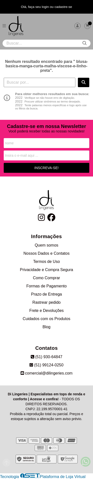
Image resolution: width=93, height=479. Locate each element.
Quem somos (46, 245)
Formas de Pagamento (46, 286)
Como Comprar (46, 278)
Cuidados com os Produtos (46, 319)
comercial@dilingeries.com (47, 373)
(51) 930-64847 (46, 357)
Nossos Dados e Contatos (47, 253)
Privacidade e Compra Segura (46, 270)
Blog (46, 327)
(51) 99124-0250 (46, 365)
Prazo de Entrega (46, 294)
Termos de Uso (46, 261)
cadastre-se (63, 7)
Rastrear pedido (46, 302)
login (46, 7)
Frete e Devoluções (46, 310)
